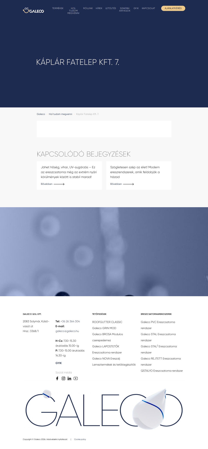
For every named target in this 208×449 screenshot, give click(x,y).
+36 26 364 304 (70, 321)
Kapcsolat (148, 8)
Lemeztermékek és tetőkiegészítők (114, 364)
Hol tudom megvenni (73, 10)
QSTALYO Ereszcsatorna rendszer (162, 370)
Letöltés (110, 8)
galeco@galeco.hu (67, 331)
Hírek (99, 8)
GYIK (136, 8)
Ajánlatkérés (173, 8)
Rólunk (88, 8)
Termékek (57, 8)
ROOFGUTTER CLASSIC (107, 322)
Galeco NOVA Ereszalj (106, 358)
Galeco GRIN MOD (104, 328)
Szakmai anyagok (124, 9)
